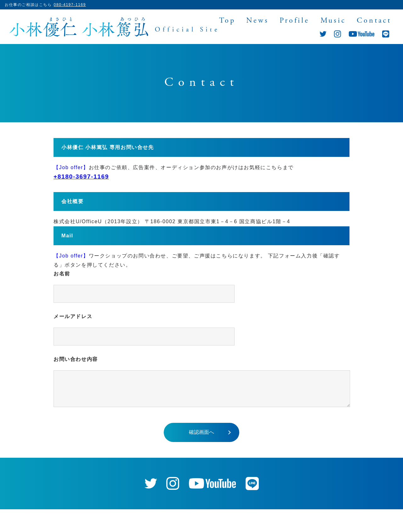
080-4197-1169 (70, 5)
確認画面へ (201, 436)
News (257, 21)
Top (227, 21)
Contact (374, 21)
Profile (294, 21)
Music (333, 21)
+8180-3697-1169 (81, 176)
